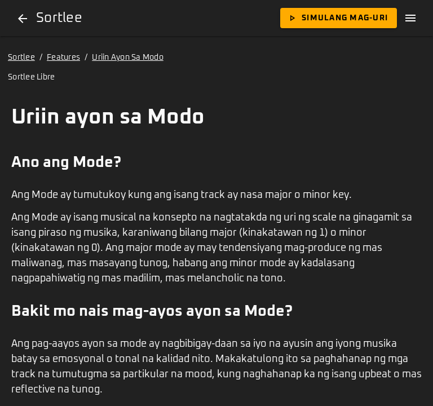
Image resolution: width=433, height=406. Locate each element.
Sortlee (21, 57)
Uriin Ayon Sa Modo (128, 57)
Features (63, 57)
